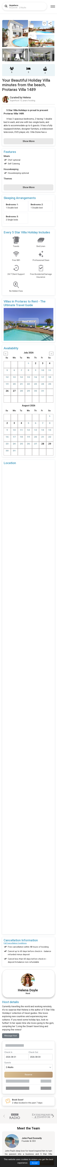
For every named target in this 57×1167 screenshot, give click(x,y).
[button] (53, 1116)
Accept (35, 1163)
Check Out (33, 1052)
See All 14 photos (41, 54)
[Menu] (53, 6)
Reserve (28, 1074)
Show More (28, 141)
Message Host (10, 1036)
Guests (7, 1062)
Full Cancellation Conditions (15, 943)
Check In (8, 1052)
